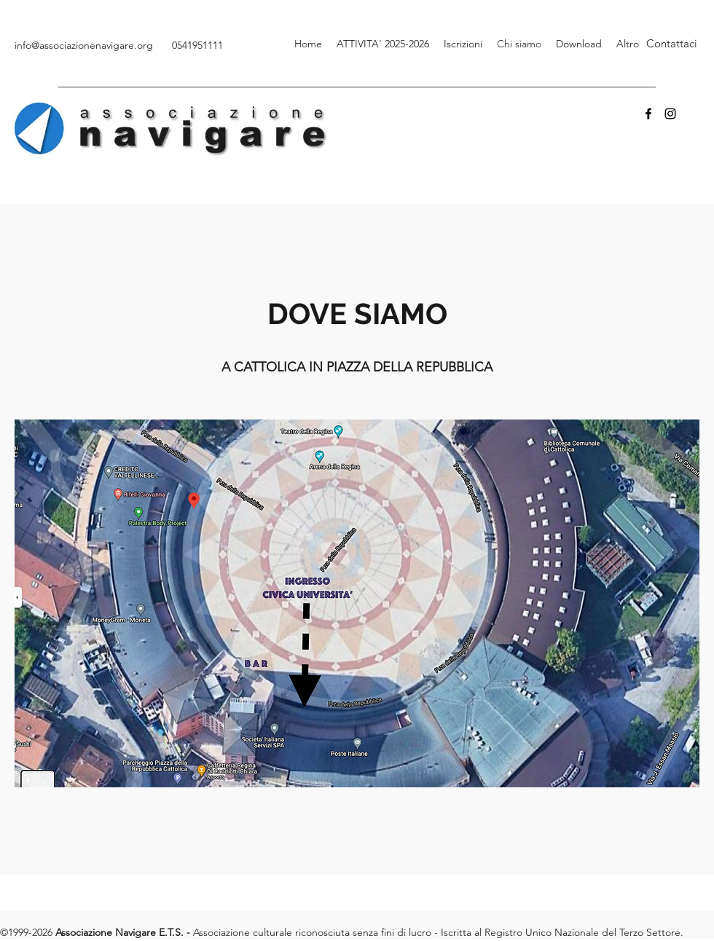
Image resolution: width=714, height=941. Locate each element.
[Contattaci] (671, 43)
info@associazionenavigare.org (84, 45)
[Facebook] (648, 113)
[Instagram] (670, 113)
